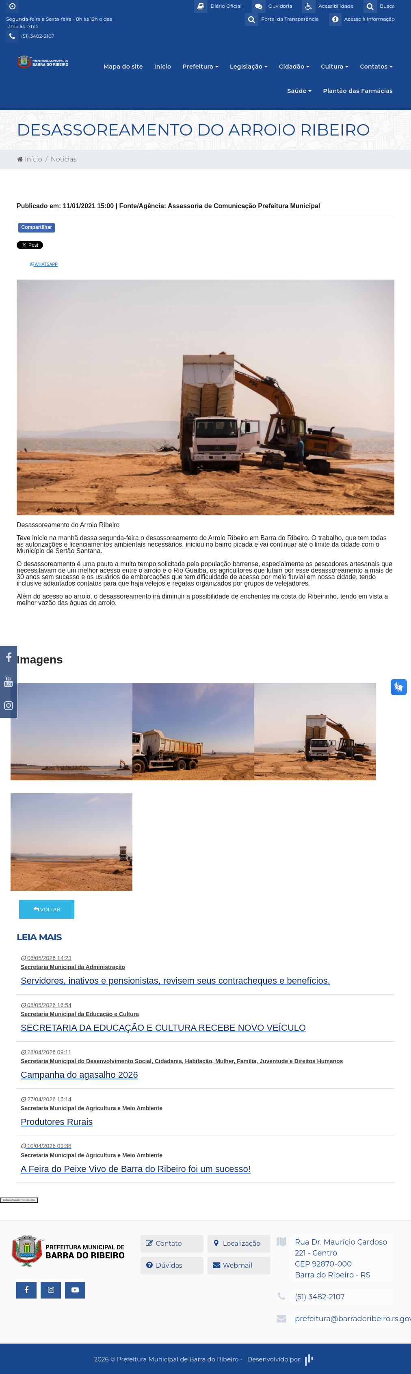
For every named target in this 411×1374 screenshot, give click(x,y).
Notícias (63, 159)
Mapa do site (123, 66)
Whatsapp (44, 264)
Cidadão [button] (294, 66)
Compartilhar (36, 227)
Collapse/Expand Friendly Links (19, 1200)
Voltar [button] (47, 910)
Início (162, 66)
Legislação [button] (249, 66)
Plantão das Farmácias (358, 91)
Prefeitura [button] (200, 66)
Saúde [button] (300, 91)
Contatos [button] (376, 66)
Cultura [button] (334, 66)
